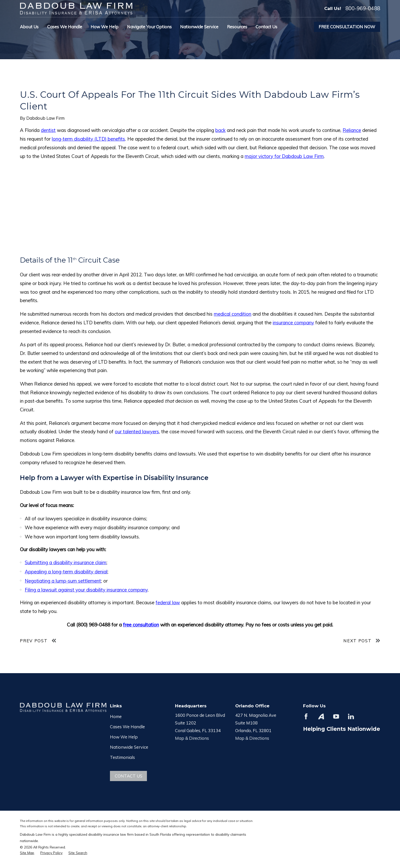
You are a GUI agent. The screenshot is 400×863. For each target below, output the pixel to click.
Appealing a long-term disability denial (66, 572)
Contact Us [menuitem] (266, 26)
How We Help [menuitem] (104, 26)
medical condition (232, 314)
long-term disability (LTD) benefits (88, 139)
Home (116, 716)
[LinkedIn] (351, 716)
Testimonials (122, 757)
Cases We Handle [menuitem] (64, 26)
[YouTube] (336, 716)
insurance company (293, 322)
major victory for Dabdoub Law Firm (284, 156)
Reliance (352, 130)
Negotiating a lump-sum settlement (63, 581)
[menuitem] (27, 852)
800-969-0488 (362, 8)
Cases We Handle (127, 726)
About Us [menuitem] (29, 26)
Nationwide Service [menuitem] (199, 26)
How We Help (124, 736)
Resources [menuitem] (237, 26)
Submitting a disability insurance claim (65, 562)
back (220, 130)
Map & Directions (192, 738)
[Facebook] (306, 716)
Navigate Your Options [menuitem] (149, 26)
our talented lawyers (137, 431)
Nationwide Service (129, 747)
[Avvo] (321, 716)
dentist (48, 130)
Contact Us (128, 776)
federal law (168, 602)
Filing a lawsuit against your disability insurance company (86, 590)
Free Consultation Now (347, 26)
